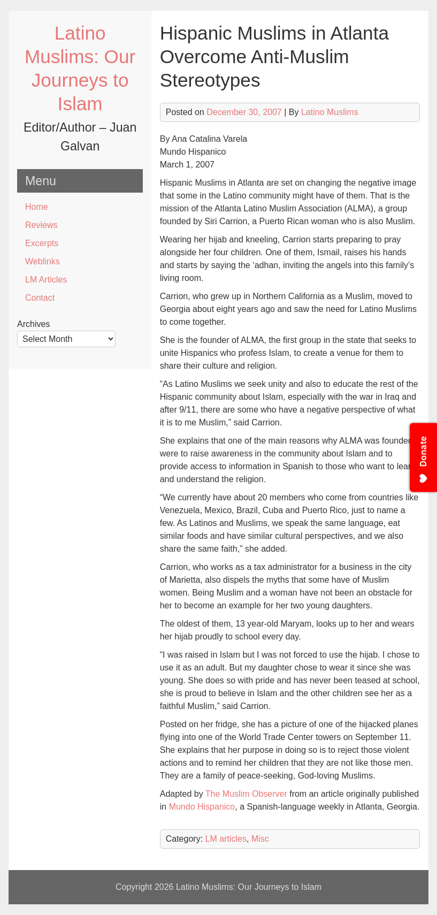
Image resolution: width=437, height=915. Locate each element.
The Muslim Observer (246, 793)
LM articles (226, 838)
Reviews (41, 225)
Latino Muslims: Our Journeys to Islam (248, 886)
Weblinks (42, 261)
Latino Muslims (329, 112)
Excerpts (41, 243)
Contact (40, 297)
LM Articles (46, 279)
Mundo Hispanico (202, 806)
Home (36, 206)
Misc (260, 838)
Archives (33, 324)
